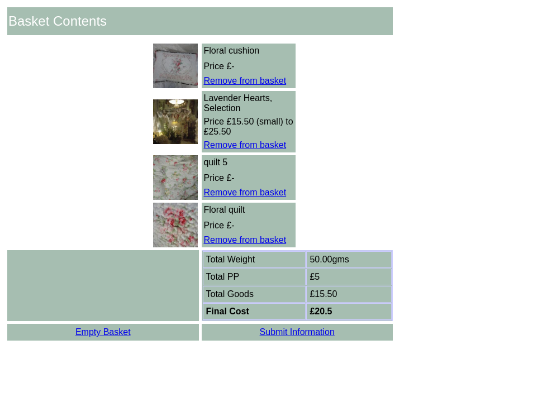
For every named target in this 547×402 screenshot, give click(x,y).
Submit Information (297, 332)
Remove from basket (245, 80)
